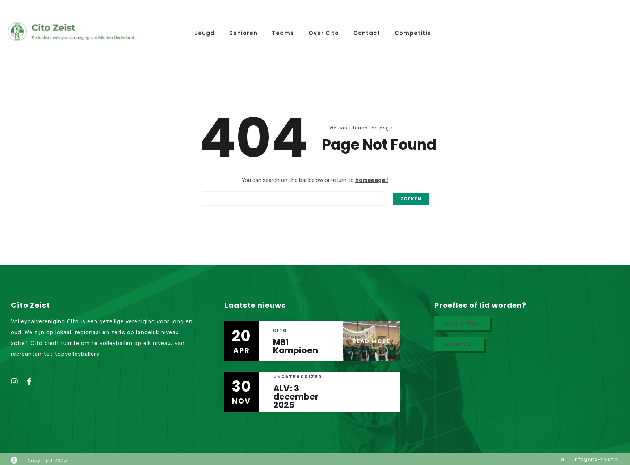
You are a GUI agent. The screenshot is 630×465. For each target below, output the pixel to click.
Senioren (243, 27)
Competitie (413, 27)
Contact (366, 27)
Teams (283, 27)
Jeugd (204, 27)
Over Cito (323, 27)
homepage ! (371, 180)
